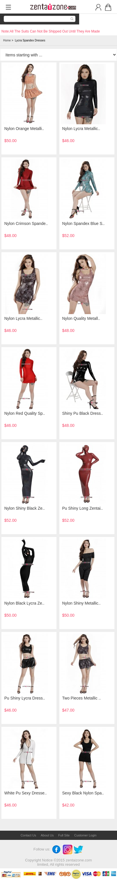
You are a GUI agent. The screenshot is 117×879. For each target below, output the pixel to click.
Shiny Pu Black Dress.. (82, 413)
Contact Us (28, 835)
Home (7, 40)
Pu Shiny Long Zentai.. (82, 508)
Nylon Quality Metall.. (81, 318)
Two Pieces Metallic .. (81, 698)
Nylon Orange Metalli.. (24, 128)
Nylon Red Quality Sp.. (24, 413)
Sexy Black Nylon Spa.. (83, 793)
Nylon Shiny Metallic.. (81, 603)
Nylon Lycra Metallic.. (81, 128)
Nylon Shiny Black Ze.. (24, 508)
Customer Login (85, 835)
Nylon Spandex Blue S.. (83, 223)
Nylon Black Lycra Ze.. (24, 603)
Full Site (64, 835)
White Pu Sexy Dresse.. (25, 793)
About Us (47, 835)
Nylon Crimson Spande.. (26, 223)
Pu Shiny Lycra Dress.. (24, 698)
